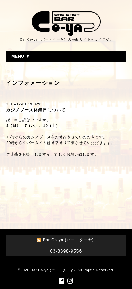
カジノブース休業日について (36, 109)
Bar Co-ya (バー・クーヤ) (53, 270)
